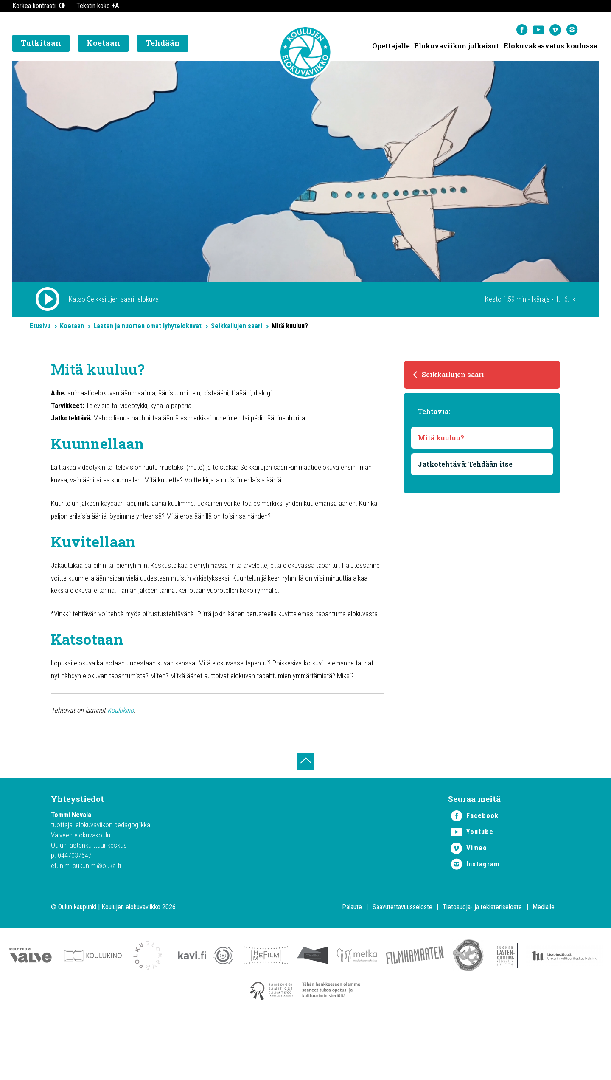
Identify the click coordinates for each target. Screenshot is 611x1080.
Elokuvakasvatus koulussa (550, 46)
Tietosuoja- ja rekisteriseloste (482, 964)
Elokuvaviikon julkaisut (456, 46)
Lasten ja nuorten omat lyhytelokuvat (147, 329)
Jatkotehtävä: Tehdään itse (465, 469)
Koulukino (126, 762)
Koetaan (72, 329)
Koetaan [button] (103, 44)
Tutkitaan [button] (41, 44)
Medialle (544, 964)
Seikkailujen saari (236, 329)
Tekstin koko (97, 6)
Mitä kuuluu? (441, 442)
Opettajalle (390, 46)
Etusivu (40, 329)
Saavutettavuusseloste (402, 964)
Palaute (352, 964)
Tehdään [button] (163, 44)
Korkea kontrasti (39, 6)
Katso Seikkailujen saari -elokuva (116, 300)
